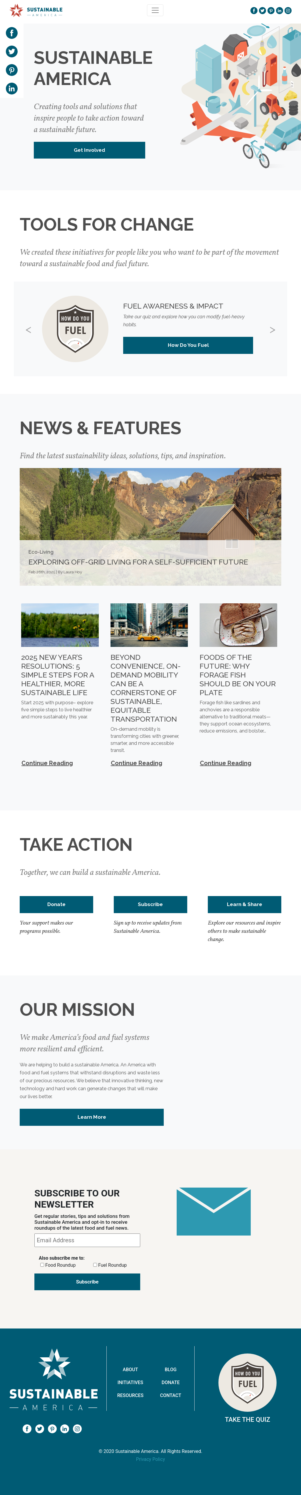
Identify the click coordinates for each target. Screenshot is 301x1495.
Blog (170, 1369)
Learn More (92, 1117)
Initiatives (130, 1382)
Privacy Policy (150, 1459)
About (130, 1369)
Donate (56, 904)
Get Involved (89, 150)
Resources (130, 1395)
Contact (170, 1395)
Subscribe (150, 904)
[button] (34, 329)
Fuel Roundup (112, 1265)
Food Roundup (60, 1265)
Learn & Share (244, 904)
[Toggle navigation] (155, 10)
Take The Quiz (247, 1419)
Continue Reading (47, 763)
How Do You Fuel (188, 345)
